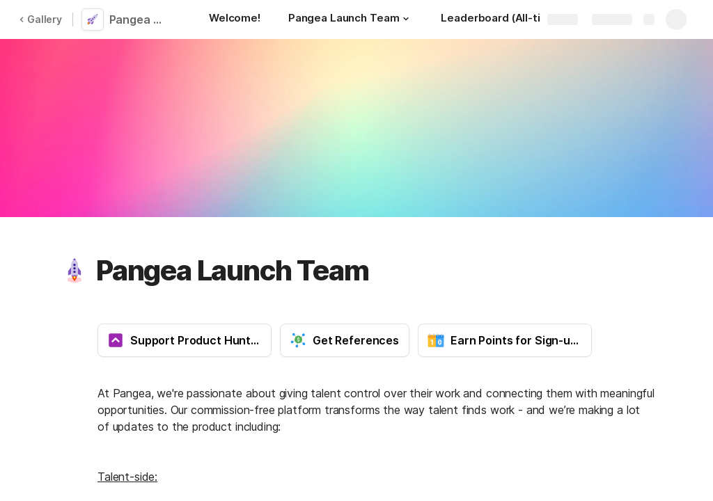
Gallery (40, 19)
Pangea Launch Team (141, 19)
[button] (406, 19)
